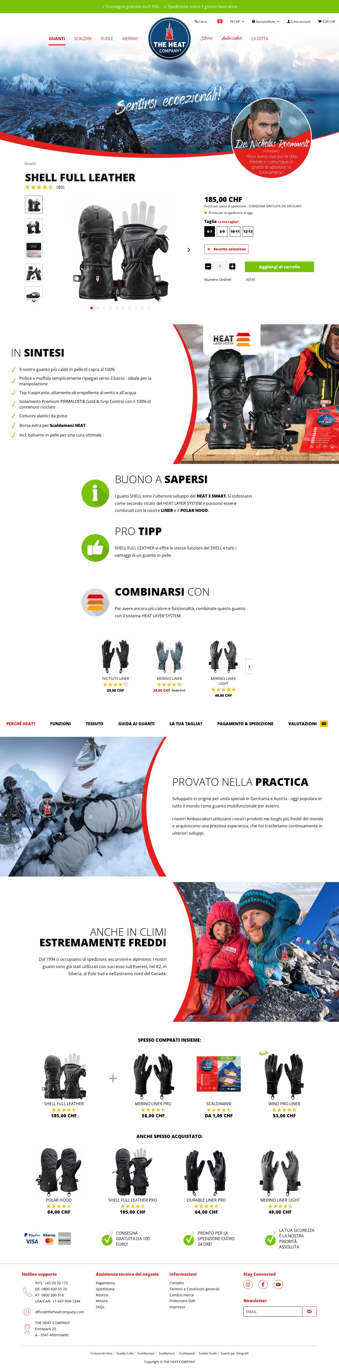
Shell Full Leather (64, 1103)
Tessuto (94, 723)
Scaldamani (218, 1103)
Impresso (177, 1306)
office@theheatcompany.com (59, 1311)
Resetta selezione (227, 248)
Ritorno (102, 1295)
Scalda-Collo (125, 1353)
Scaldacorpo (146, 1353)
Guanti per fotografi (234, 1353)
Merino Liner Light (223, 681)
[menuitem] (298, 21)
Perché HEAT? (20, 723)
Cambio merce (182, 1295)
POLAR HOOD (194, 510)
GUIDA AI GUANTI (136, 723)
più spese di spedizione (230, 206)
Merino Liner (169, 678)
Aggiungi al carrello (279, 267)
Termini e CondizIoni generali (194, 1289)
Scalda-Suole (208, 1353)
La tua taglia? (228, 222)
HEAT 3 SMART (211, 496)
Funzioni (60, 723)
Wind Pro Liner (284, 1103)
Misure (102, 1300)
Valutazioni (308, 723)
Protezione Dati (182, 1300)
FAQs (100, 1306)
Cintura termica (101, 1353)
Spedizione (105, 1289)
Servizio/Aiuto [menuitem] (264, 21)
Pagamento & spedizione (245, 723)
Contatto (177, 1282)
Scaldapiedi (187, 1353)
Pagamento (105, 1282)
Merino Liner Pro (153, 1103)
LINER (167, 510)
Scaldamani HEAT (68, 425)
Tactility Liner (115, 678)
